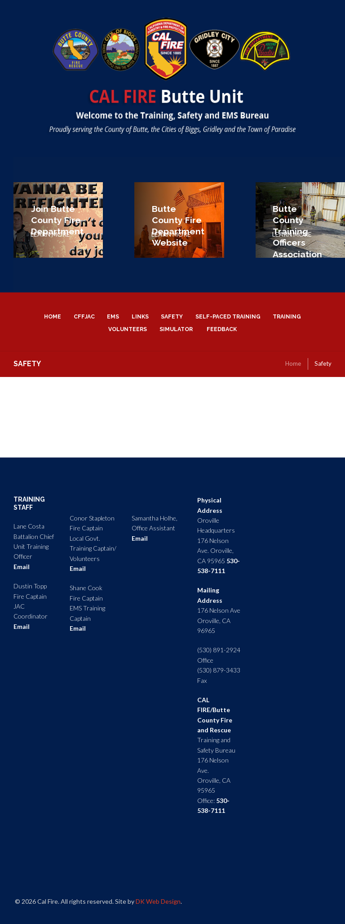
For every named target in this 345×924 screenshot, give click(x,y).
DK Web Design (158, 901)
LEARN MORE (50, 234)
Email (21, 566)
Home (293, 363)
